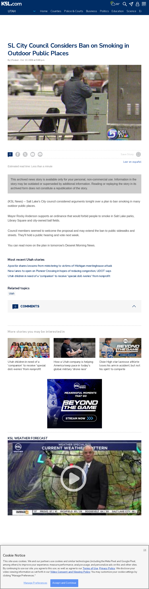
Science (131, 11)
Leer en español (132, 162)
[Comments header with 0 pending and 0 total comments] (74, 306)
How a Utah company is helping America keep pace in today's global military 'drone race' (73, 365)
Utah (11, 293)
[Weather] (115, 3)
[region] (74, 567)
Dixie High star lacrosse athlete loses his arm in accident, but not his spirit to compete (119, 365)
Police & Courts (73, 11)
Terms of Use (90, 568)
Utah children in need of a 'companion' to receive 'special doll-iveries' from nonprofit (59, 276)
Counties (56, 11)
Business (91, 11)
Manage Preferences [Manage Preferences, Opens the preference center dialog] (35, 583)
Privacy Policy (107, 568)
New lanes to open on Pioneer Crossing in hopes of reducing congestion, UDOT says (59, 271)
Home (44, 11)
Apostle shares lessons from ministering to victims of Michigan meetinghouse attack (60, 266)
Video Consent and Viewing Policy (70, 572)
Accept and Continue (64, 583)
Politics (104, 11)
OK (144, 550)
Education (117, 11)
